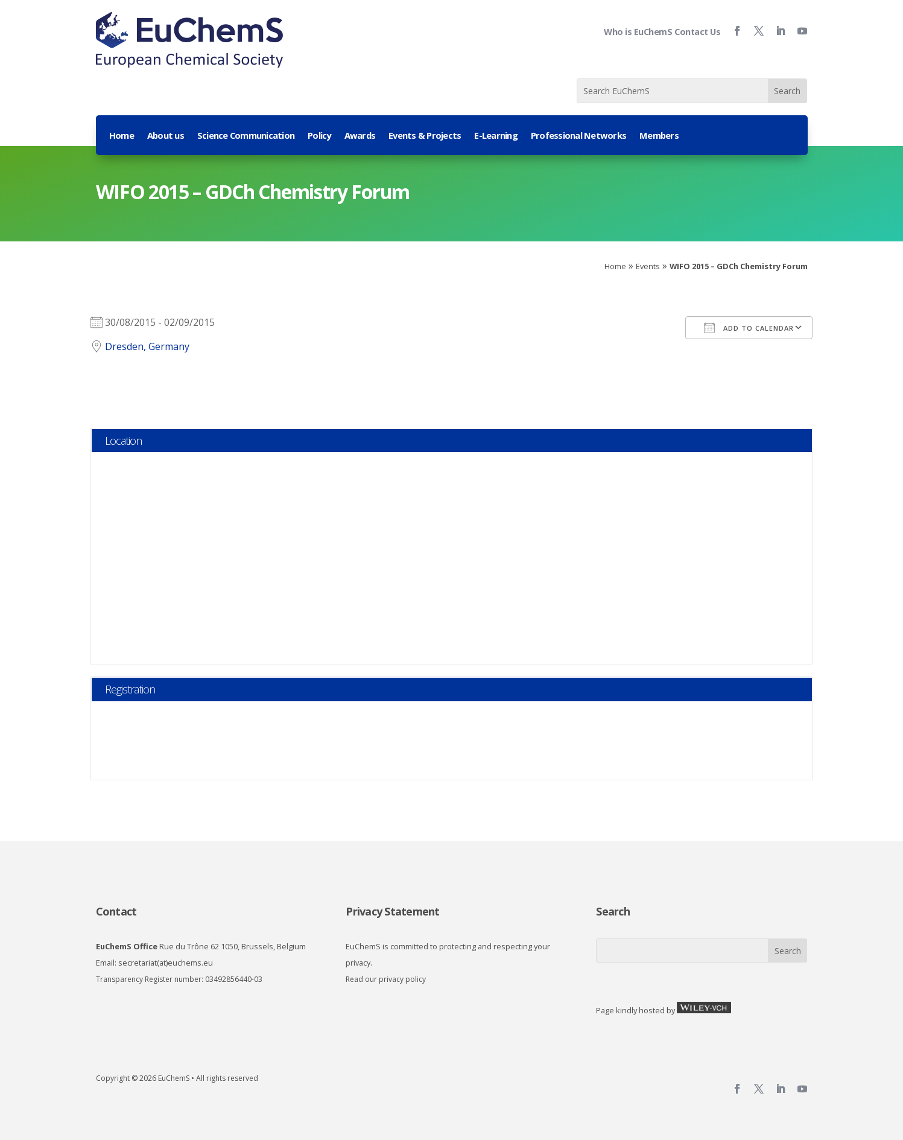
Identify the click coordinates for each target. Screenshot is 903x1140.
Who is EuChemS (638, 31)
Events (648, 266)
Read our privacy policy (386, 979)
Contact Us (697, 31)
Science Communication (245, 136)
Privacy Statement (392, 911)
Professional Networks (578, 136)
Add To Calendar (749, 327)
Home (121, 136)
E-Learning (496, 136)
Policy (319, 136)
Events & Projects (424, 136)
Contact (116, 911)
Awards (360, 136)
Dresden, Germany (147, 346)
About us (165, 136)
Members (659, 136)
